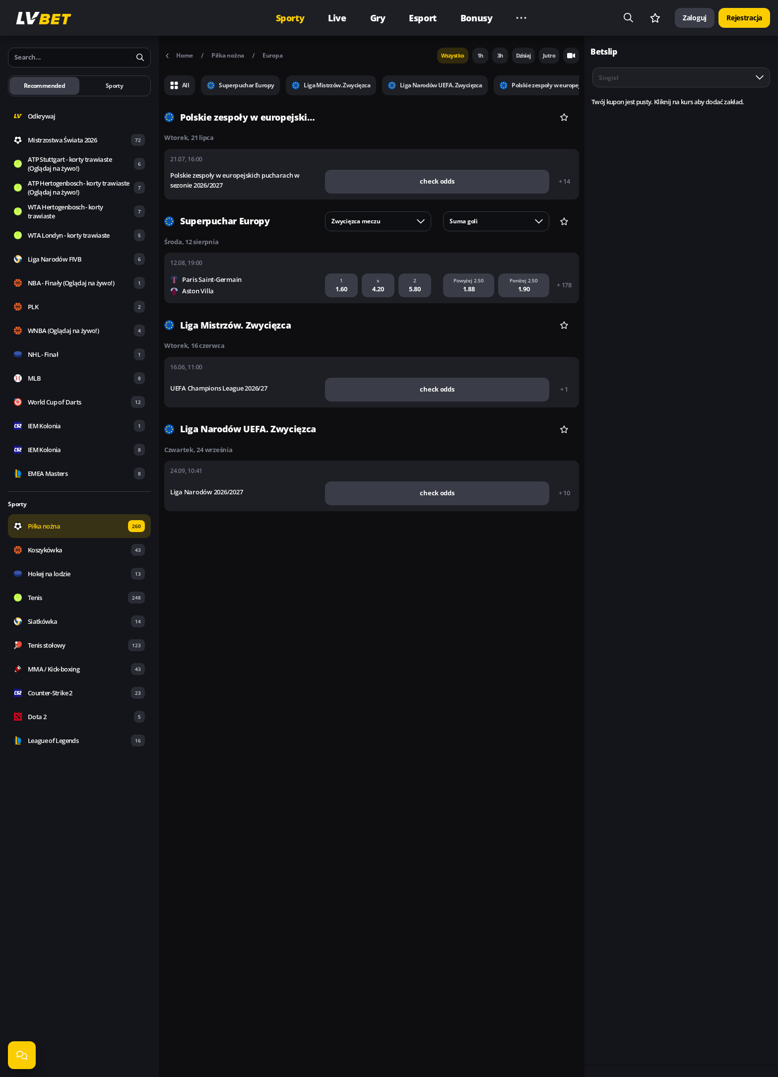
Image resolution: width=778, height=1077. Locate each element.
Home (178, 55)
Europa (272, 55)
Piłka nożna (227, 55)
